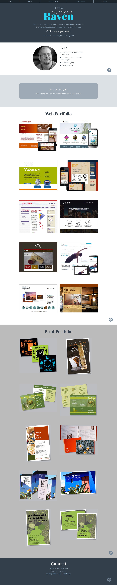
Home (10, 1)
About (30, 1)
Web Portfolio (53, 1)
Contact (104, 1)
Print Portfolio (80, 1)
